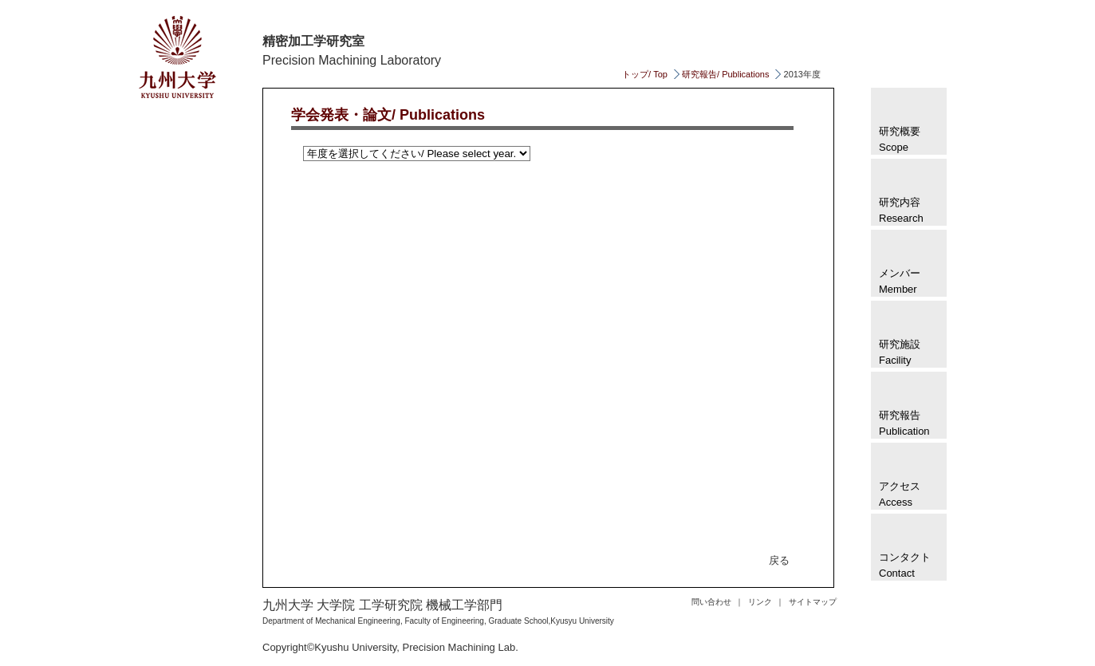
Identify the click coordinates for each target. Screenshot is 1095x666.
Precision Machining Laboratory (351, 60)
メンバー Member (899, 281)
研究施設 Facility (899, 352)
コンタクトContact (905, 565)
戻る (779, 560)
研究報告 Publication (904, 423)
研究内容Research (901, 210)
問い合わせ (711, 601)
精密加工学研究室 (313, 41)
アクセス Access (899, 494)
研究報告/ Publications (725, 74)
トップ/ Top (645, 74)
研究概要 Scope (899, 139)
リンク (760, 601)
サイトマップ (813, 601)
